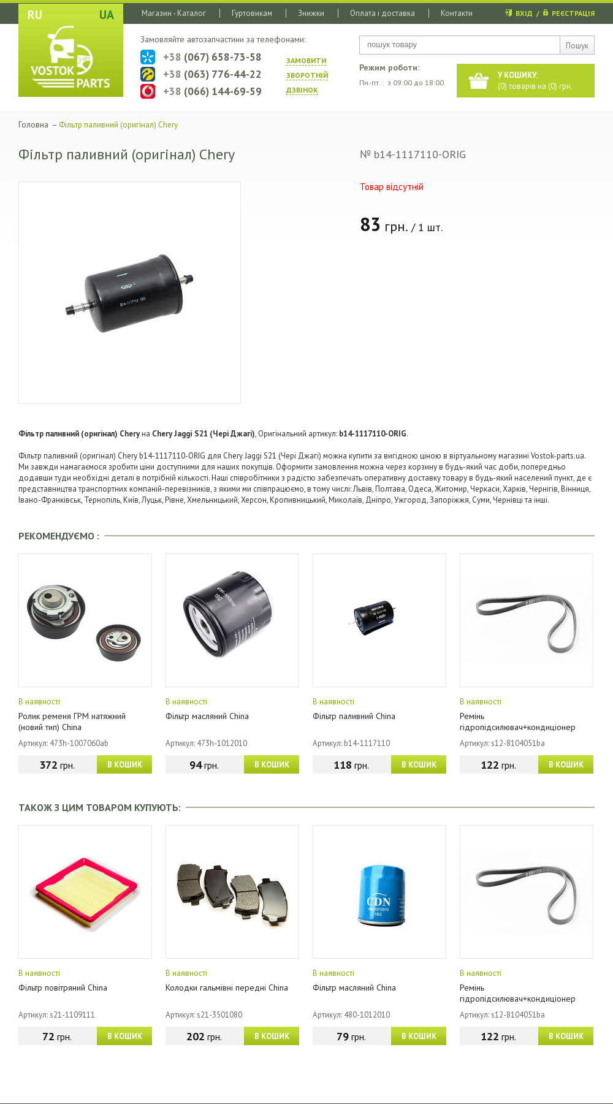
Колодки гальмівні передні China (227, 987)
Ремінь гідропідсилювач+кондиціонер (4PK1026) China (518, 727)
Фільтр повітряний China (62, 987)
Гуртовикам (252, 13)
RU (35, 14)
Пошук (577, 45)
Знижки (311, 13)
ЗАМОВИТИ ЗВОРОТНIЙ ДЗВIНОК (307, 75)
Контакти (457, 13)
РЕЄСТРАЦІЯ (573, 13)
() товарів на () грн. (535, 80)
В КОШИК (124, 764)
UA (106, 14)
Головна (33, 125)
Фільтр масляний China (207, 715)
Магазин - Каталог (174, 13)
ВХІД (524, 13)
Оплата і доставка (382, 13)
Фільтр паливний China (354, 715)
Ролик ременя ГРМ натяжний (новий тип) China (72, 721)
